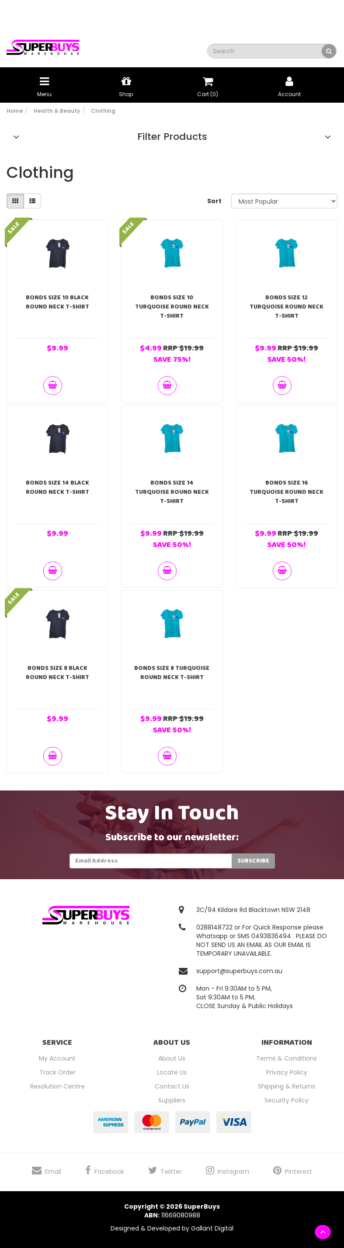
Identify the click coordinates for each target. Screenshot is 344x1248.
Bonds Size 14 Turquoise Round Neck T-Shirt (172, 492)
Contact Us (172, 1086)
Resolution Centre (57, 1086)
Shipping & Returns (286, 1086)
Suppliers (171, 1100)
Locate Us (172, 1072)
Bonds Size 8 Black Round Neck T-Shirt (57, 673)
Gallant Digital (212, 1228)
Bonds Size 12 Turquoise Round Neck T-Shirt (286, 306)
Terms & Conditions (286, 1058)
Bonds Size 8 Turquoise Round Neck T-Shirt (171, 673)
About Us (171, 1058)
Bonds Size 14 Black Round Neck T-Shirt (57, 487)
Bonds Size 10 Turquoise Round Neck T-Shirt (172, 306)
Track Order (57, 1072)
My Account (57, 1058)
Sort (214, 201)
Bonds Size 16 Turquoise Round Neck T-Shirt (286, 492)
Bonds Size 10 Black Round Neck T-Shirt (57, 302)
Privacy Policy (286, 1072)
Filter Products (172, 137)
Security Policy (286, 1100)
